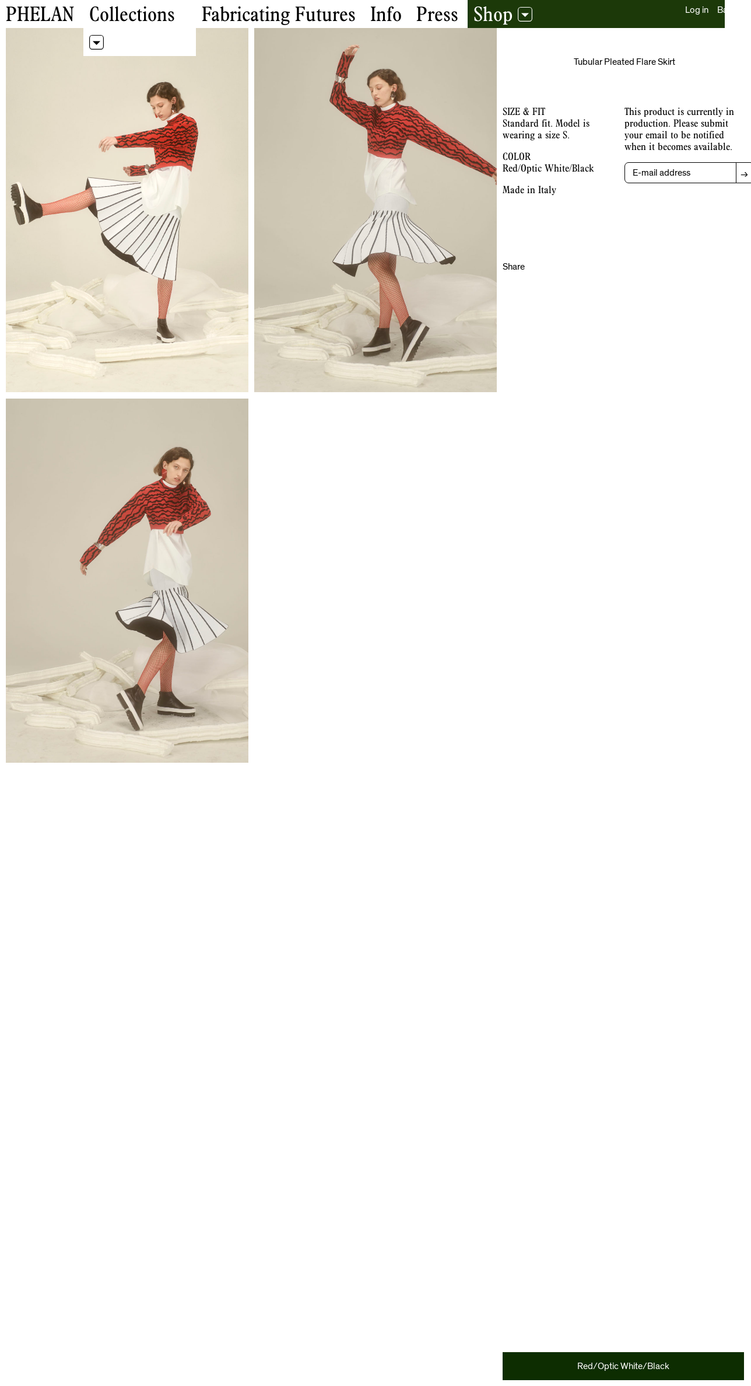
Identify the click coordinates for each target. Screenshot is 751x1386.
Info (386, 14)
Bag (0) (731, 10)
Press (437, 14)
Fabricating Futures (279, 14)
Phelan (40, 14)
